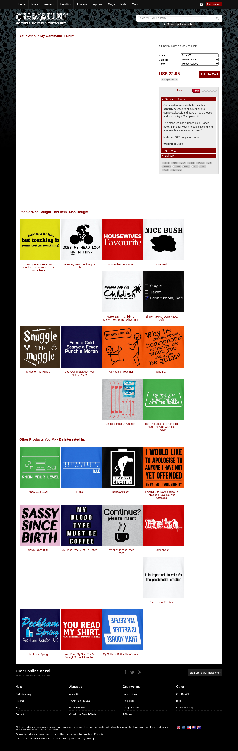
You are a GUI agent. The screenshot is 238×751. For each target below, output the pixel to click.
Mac (175, 163)
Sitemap (90, 738)
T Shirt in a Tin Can (79, 700)
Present (167, 166)
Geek (191, 163)
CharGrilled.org (184, 707)
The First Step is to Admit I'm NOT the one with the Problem (161, 426)
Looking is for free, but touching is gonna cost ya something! (38, 267)
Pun (195, 166)
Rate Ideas (128, 700)
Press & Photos (77, 707)
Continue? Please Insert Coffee (120, 551)
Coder (177, 166)
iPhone (201, 163)
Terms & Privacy (77, 738)
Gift (209, 163)
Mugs (111, 4)
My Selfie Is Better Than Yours (120, 654)
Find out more (100, 734)
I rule (79, 491)
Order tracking (23, 694)
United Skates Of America (120, 423)
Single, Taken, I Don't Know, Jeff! (161, 318)
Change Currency (169, 80)
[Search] (172, 18)
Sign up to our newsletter (205, 672)
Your (203, 166)
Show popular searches (180, 24)
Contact (20, 714)
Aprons (97, 4)
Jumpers (81, 4)
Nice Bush (162, 264)
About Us (74, 694)
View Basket (215, 4)
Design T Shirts (131, 707)
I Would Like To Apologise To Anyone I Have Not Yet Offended (161, 494)
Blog (178, 700)
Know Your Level (38, 491)
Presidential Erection (161, 602)
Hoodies (65, 4)
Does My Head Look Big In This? (79, 266)
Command (177, 170)
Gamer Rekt (161, 549)
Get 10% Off (182, 694)
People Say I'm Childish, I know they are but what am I (120, 318)
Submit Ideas (130, 694)
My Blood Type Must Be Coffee (79, 549)
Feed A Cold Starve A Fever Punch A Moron (79, 373)
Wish (166, 170)
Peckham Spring (38, 654)
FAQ (18, 707)
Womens (49, 4)
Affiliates (127, 714)
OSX (183, 163)
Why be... (161, 371)
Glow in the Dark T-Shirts (82, 714)
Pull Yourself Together (120, 371)
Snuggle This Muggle (38, 371)
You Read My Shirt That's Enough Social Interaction (79, 656)
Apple (166, 163)
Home (22, 4)
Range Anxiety (120, 491)
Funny (186, 166)
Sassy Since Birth (38, 549)
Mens (34, 4)
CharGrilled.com (60, 738)
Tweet (180, 90)
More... (136, 4)
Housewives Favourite (120, 264)
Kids (123, 4)
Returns (20, 700)
